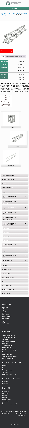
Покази (4, 395)
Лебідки (5, 339)
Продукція (11, 13)
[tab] (3, 56)
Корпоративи (6, 400)
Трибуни (5, 372)
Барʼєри (5, 352)
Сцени (4, 366)
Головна (3, 13)
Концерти (5, 391)
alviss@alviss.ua (23, 415)
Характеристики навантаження (14, 56)
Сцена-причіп (6, 348)
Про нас (5, 308)
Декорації (5, 402)
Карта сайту (6, 316)
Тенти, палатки (7, 370)
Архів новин (6, 310)
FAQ (24, 56)
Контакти (5, 314)
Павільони (5, 368)
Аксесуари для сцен (9, 354)
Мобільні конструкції (9, 350)
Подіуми (5, 343)
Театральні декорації (9, 356)
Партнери (5, 318)
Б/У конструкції (7, 358)
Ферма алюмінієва (8, 341)
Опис (3, 56)
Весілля (4, 397)
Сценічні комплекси (8, 335)
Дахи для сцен (7, 345)
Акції (4, 312)
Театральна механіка (9, 337)
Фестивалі (5, 393)
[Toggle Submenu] (25, 179)
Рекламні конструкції (9, 374)
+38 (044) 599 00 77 (21, 413)
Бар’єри (5, 384)
